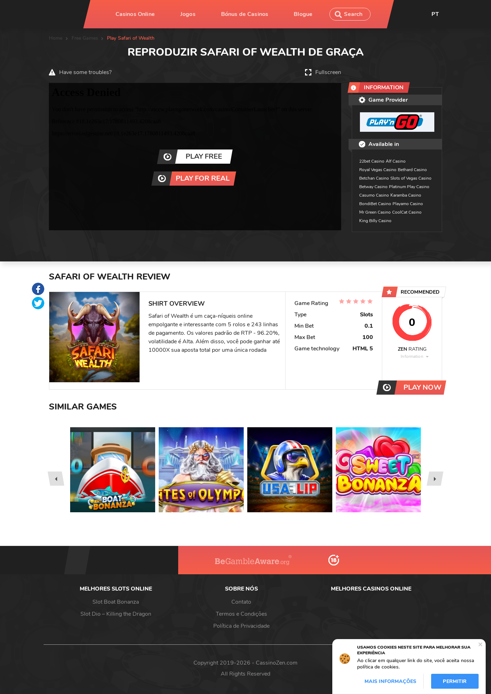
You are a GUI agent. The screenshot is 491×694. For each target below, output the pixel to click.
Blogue (303, 14)
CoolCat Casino (407, 212)
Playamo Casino (408, 204)
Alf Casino (396, 161)
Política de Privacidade (241, 626)
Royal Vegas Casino (377, 170)
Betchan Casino (374, 178)
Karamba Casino (405, 195)
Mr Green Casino (375, 212)
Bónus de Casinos (245, 14)
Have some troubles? (85, 72)
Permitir (455, 681)
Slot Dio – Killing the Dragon (115, 614)
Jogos (188, 14)
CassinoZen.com (277, 663)
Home (56, 38)
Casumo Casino (374, 195)
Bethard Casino (412, 170)
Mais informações (390, 681)
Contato (241, 602)
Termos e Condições (241, 614)
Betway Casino (373, 187)
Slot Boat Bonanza (115, 602)
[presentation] (55, 479)
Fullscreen (328, 72)
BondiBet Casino (375, 204)
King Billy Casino (375, 221)
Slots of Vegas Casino (410, 178)
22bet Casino (371, 161)
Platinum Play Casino (409, 187)
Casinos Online (135, 14)
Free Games (85, 38)
